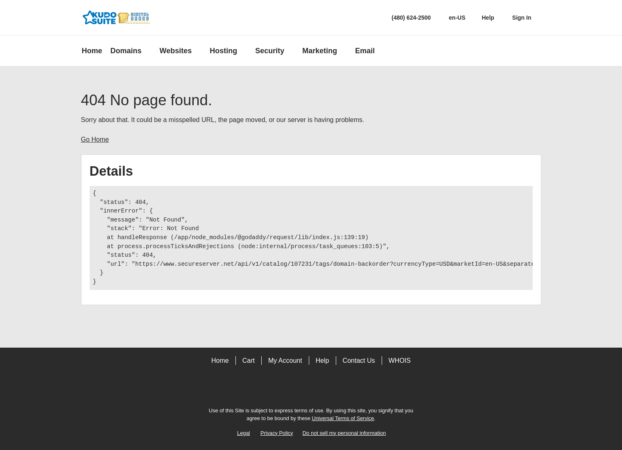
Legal (243, 433)
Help (322, 360)
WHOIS (400, 360)
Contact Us (359, 360)
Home (220, 360)
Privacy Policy (276, 433)
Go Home (95, 139)
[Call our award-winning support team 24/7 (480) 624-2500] (488, 18)
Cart (248, 360)
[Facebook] (288, 388)
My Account (285, 360)
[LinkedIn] (334, 388)
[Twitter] (311, 388)
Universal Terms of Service (343, 418)
